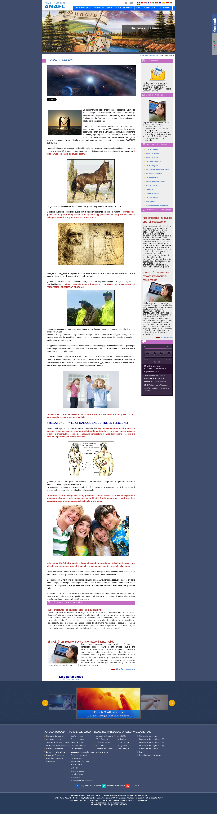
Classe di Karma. (103, 742)
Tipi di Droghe (123, 742)
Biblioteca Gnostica (54, 749)
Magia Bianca (102, 752)
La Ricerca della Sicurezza (57, 745)
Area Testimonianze (54, 758)
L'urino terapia (123, 749)
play (154, 353)
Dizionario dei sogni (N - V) (151, 745)
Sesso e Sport (152, 157)
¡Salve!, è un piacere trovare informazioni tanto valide (81, 641)
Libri (141, 752)
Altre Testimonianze (125, 669)
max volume (168, 346)
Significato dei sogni (148, 736)
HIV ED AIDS (151, 186)
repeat (155, 362)
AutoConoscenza (53, 739)
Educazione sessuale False (157, 169)
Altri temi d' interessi (157, 144)
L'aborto (149, 190)
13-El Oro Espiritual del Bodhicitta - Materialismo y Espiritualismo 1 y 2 (155, 369)
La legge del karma (104, 736)
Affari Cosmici (102, 739)
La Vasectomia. (152, 177)
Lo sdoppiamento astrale (150, 755)
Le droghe (121, 739)
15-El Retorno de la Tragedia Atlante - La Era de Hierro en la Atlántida (156, 388)
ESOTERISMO (164, 8)
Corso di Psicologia (154, 95)
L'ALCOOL (121, 736)
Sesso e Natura (152, 153)
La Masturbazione (153, 161)
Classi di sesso (152, 194)
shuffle (159, 362)
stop (168, 353)
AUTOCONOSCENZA (82, 8)
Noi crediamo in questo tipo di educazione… (76, 610)
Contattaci (50, 761)
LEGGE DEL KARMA (123, 8)
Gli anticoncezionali (154, 173)
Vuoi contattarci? (153, 60)
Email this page (71, 679)
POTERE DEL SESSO (103, 8)
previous (147, 353)
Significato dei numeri (148, 749)
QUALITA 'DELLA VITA (145, 8)
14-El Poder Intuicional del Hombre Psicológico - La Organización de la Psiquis (155, 378)
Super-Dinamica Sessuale (157, 206)
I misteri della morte (104, 749)
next (161, 353)
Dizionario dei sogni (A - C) (151, 739)
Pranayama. (150, 202)
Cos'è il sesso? (168, 55)
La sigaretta (122, 745)
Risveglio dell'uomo (54, 736)
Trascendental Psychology (57, 742)
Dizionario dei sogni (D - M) (151, 742)
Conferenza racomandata (68, 602)
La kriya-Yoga (151, 198)
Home (142, 55)
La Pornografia (152, 165)
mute (145, 346)
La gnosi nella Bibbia (55, 752)
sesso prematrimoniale (155, 182)
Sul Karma (100, 745)
